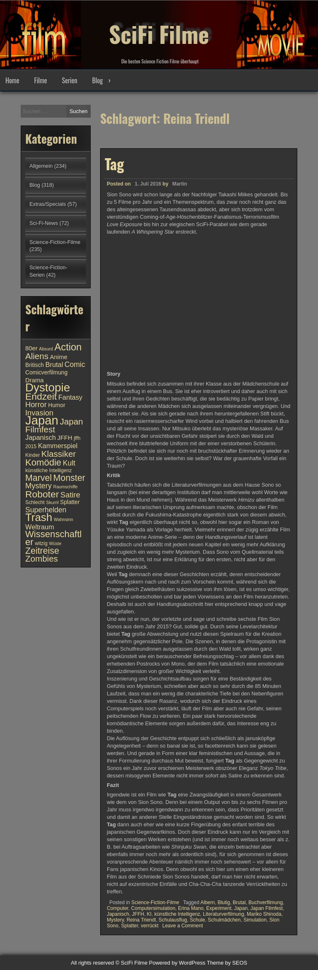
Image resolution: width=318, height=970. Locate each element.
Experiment (218, 908)
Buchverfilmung (265, 902)
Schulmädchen (224, 920)
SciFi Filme (159, 29)
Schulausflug (173, 920)
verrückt (150, 926)
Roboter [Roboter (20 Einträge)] (42, 494)
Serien (69, 80)
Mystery (115, 920)
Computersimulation (153, 908)
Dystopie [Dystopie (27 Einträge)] (47, 387)
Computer (117, 908)
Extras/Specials (47, 204)
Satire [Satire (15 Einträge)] (70, 494)
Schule (197, 920)
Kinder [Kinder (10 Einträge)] (32, 455)
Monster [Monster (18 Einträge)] (69, 478)
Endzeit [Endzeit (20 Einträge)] (41, 396)
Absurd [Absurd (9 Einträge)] (46, 348)
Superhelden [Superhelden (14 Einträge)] (45, 510)
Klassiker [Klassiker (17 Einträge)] (58, 453)
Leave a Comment (182, 926)
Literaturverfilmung (223, 914)
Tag (114, 163)
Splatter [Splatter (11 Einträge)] (70, 502)
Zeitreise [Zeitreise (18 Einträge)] (42, 551)
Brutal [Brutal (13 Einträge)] (54, 364)
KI (149, 914)
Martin (179, 184)
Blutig (223, 902)
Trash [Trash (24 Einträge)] (38, 517)
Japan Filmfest (267, 908)
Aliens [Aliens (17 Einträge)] (36, 356)
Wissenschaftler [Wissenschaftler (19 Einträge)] (53, 538)
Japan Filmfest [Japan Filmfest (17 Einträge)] (54, 425)
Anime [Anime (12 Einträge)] (58, 357)
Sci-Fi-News (43, 223)
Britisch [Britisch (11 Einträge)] (34, 365)
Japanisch (118, 914)
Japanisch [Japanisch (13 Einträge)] (40, 437)
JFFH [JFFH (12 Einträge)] (64, 437)
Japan (241, 908)
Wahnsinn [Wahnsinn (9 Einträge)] (63, 519)
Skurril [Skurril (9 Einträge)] (52, 502)
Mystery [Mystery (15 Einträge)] (38, 485)
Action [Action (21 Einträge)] (68, 347)
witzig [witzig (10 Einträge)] (41, 543)
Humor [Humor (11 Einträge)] (56, 405)
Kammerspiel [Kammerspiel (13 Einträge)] (58, 445)
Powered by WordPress (177, 963)
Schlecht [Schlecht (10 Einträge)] (35, 502)
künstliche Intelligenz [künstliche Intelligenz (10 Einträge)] (48, 470)
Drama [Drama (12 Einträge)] (34, 380)
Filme (40, 80)
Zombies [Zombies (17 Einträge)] (41, 558)
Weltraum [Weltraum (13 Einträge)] (39, 527)
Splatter (129, 926)
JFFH (138, 914)
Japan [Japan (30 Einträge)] (41, 420)
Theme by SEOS (227, 963)
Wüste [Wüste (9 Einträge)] (55, 543)
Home (12, 80)
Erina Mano (190, 908)
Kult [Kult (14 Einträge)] (69, 463)
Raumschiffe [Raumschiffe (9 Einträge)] (65, 486)
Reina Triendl (141, 920)
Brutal (239, 902)
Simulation (255, 920)
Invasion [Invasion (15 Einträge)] (39, 412)
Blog (97, 80)
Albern (207, 902)
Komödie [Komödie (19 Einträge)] (43, 462)
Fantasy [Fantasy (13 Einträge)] (70, 397)
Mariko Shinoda (264, 914)
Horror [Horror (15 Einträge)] (36, 404)
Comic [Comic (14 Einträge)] (75, 364)
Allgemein (41, 166)
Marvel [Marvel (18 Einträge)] (38, 478)
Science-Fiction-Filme (155, 902)
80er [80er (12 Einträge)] (31, 348)
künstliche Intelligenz (177, 914)
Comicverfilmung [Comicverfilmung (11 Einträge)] (46, 372)
